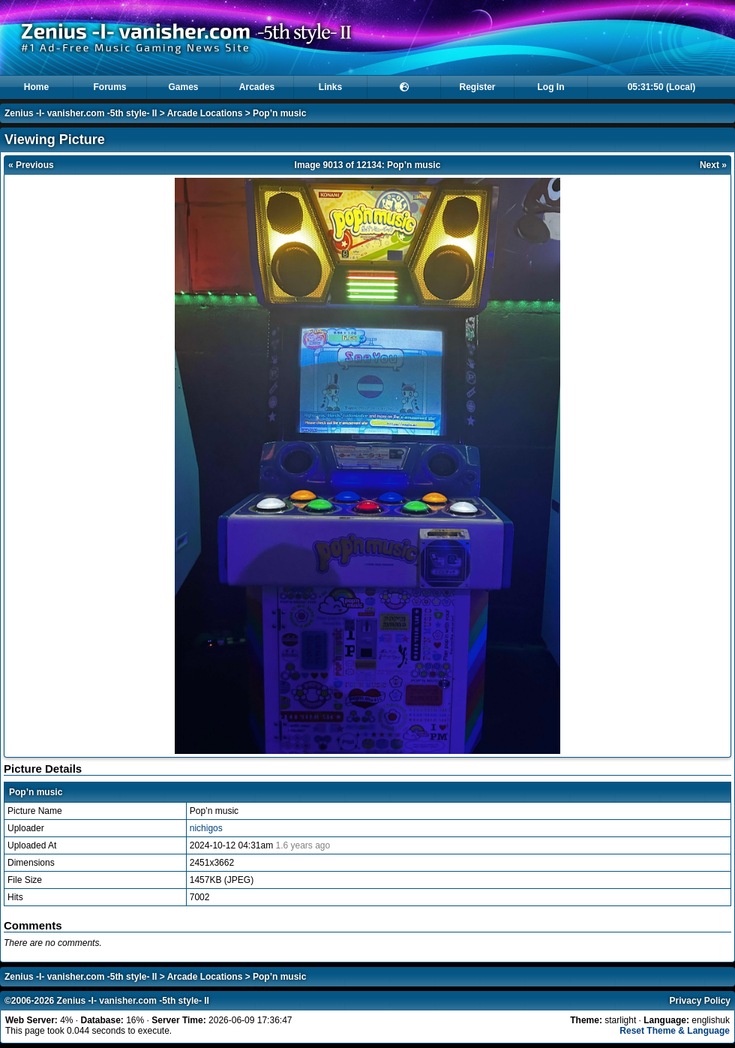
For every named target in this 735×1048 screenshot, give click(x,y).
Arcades (256, 87)
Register (477, 87)
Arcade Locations (205, 113)
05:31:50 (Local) (662, 87)
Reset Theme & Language (675, 1030)
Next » (713, 165)
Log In (551, 87)
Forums (109, 87)
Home (36, 87)
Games (183, 87)
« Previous (31, 165)
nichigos (206, 828)
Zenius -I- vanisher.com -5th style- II (80, 113)
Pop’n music (279, 113)
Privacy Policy (700, 1000)
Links (330, 87)
